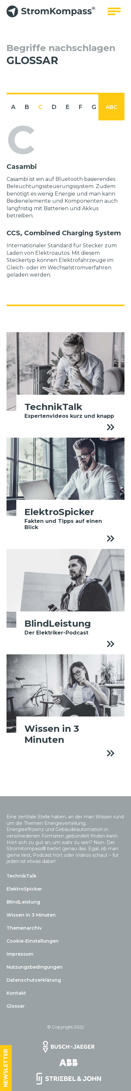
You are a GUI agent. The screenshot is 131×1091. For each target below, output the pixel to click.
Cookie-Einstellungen (33, 941)
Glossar (16, 1006)
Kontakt (16, 993)
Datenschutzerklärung (34, 980)
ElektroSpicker (24, 889)
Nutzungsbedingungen (35, 967)
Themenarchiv (24, 928)
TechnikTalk (21, 876)
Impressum (20, 954)
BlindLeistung (23, 902)
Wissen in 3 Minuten (31, 915)
